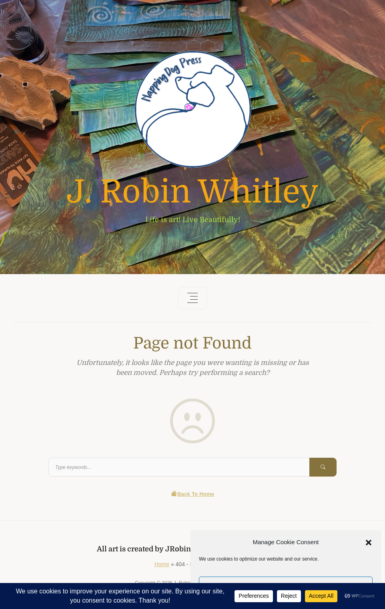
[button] (369, 542)
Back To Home (193, 494)
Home (161, 564)
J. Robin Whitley (192, 192)
